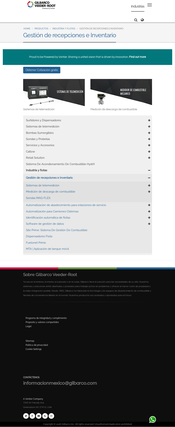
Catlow (30, 151)
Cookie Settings (34, 349)
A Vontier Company (33, 399)
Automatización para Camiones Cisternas (52, 211)
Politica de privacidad (37, 345)
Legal (28, 326)
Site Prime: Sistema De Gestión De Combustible (56, 230)
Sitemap (30, 341)
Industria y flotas (63, 28)
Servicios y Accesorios (40, 145)
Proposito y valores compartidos (42, 322)
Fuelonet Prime (36, 242)
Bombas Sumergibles (40, 133)
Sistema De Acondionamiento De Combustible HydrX (60, 164)
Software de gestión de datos (45, 223)
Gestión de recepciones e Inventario (49, 177)
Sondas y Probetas (38, 139)
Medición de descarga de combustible (50, 191)
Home (27, 28)
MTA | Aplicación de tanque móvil (47, 249)
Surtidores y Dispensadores (43, 120)
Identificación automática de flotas (48, 217)
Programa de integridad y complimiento (46, 318)
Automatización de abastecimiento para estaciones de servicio (66, 205)
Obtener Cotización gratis (42, 70)
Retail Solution (35, 157)
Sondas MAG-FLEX (38, 198)
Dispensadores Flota (39, 236)
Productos (41, 28)
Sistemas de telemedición (42, 126)
